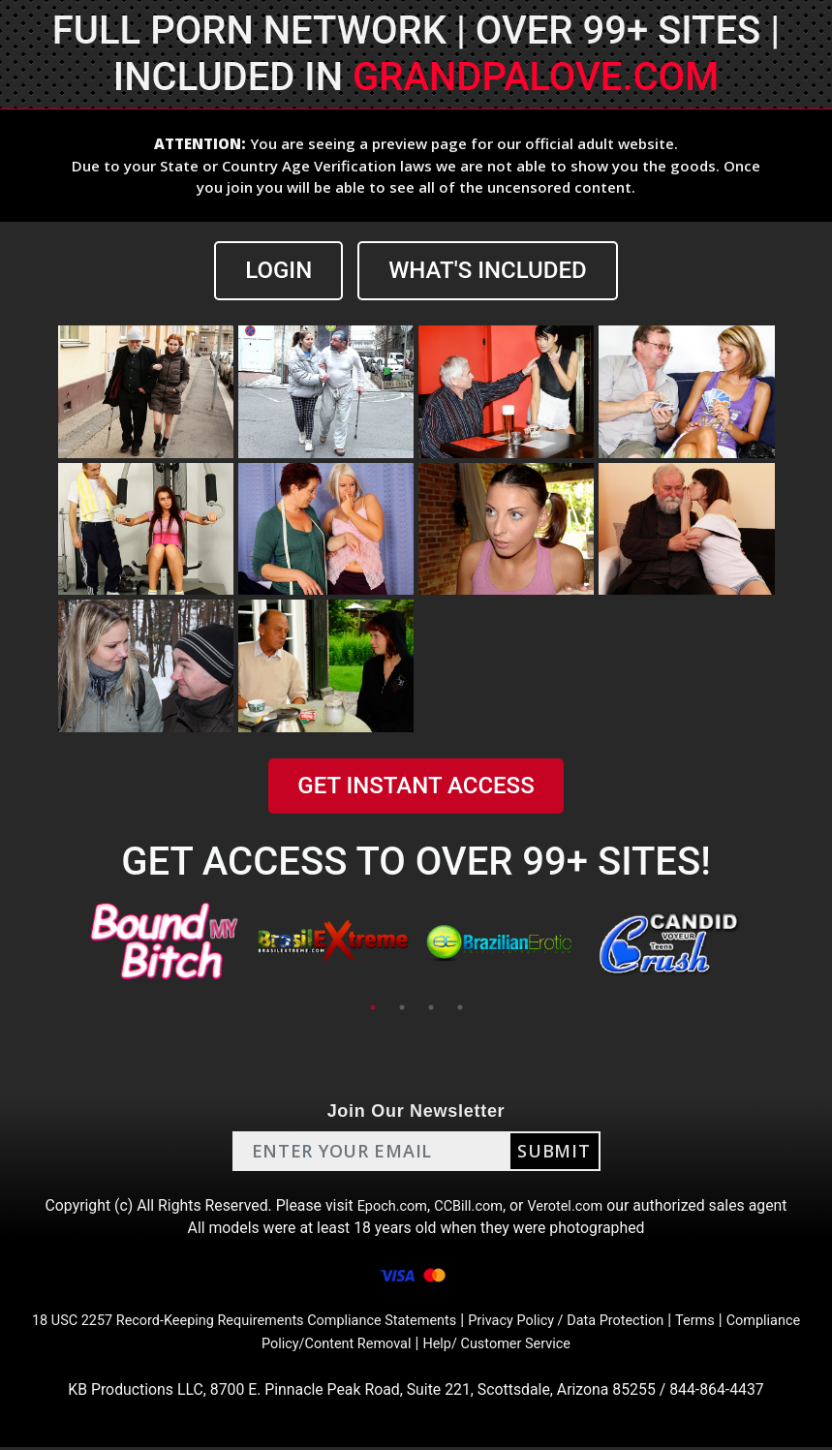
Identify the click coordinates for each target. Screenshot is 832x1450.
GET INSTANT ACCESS (415, 785)
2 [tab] (402, 1007)
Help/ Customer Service (548, 1345)
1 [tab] (373, 1007)
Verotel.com (573, 1205)
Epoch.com (385, 1205)
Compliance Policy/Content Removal (328, 1345)
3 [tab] (431, 1007)
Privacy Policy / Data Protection (625, 1321)
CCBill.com (469, 1205)
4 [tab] (460, 1007)
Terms (766, 1321)
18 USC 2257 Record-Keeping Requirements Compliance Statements (271, 1321)
